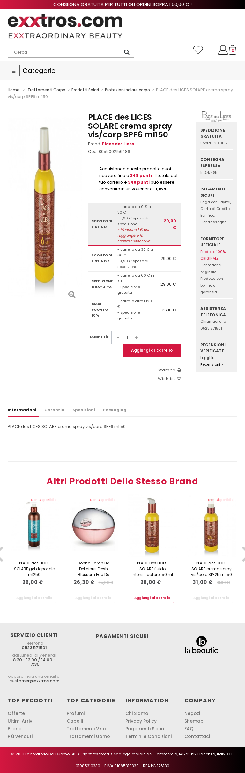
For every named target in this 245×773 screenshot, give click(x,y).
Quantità (99, 336)
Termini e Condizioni (148, 736)
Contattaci (197, 736)
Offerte (16, 713)
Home (13, 90)
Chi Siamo (136, 713)
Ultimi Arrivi (20, 721)
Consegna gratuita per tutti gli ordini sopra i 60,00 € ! (122, 4)
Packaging (114, 410)
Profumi (76, 713)
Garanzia (54, 410)
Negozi (192, 713)
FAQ (189, 728)
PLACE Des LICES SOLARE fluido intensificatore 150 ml (152, 568)
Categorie (39, 70)
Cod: (93, 151)
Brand (15, 728)
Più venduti (20, 736)
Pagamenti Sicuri (144, 728)
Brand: (111, 144)
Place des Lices (118, 144)
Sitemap (194, 721)
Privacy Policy (141, 721)
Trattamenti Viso (86, 728)
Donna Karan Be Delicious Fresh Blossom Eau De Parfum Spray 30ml (93, 571)
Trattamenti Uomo (88, 736)
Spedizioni (83, 410)
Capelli (75, 721)
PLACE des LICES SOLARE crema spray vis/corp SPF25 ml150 (211, 568)
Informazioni (22, 410)
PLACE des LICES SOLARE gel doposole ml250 (34, 568)
